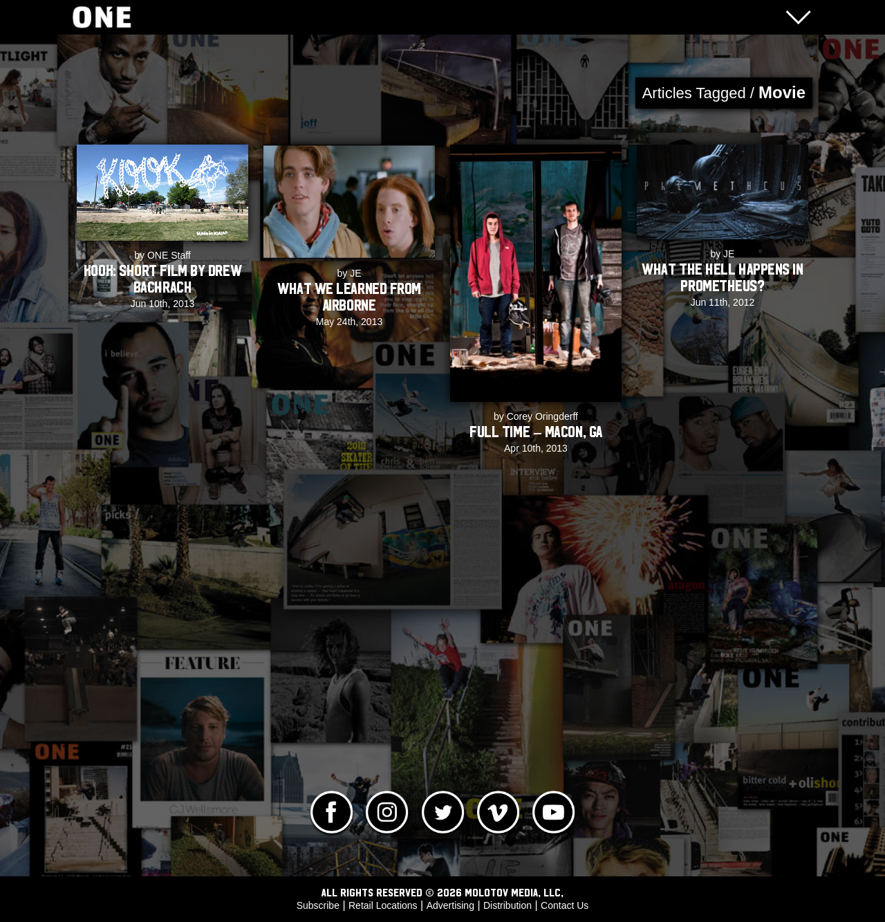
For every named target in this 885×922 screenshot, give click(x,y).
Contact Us (564, 905)
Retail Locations (383, 905)
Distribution (507, 905)
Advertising (450, 905)
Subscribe (318, 905)
